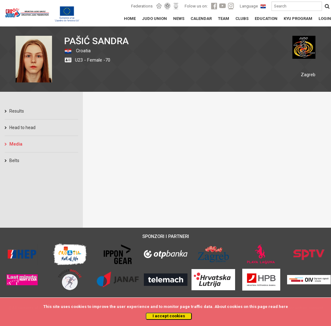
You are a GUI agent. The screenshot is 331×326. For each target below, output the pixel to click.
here (283, 306)
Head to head (22, 127)
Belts (14, 160)
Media (15, 144)
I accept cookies (169, 316)
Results (16, 111)
